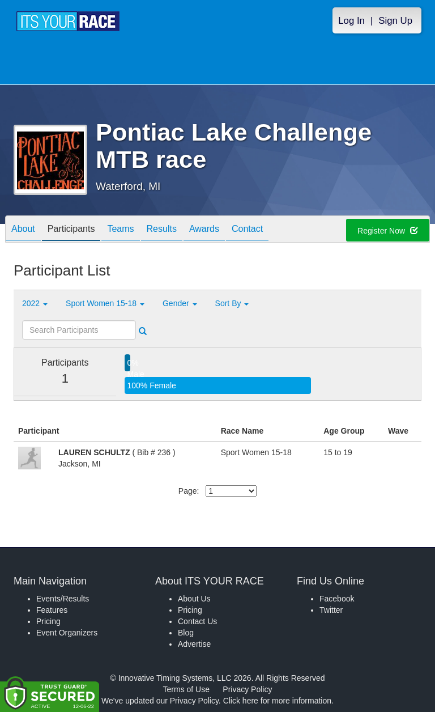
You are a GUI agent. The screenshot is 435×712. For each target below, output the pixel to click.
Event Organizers (66, 632)
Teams (120, 230)
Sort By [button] (232, 303)
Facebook (336, 598)
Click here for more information (277, 700)
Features (51, 609)
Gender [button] (180, 303)
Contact (247, 230)
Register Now (387, 230)
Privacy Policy (247, 689)
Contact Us (197, 621)
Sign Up (395, 20)
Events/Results (62, 598)
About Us (194, 598)
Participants (71, 230)
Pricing (48, 621)
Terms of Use (186, 689)
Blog (186, 632)
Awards (204, 230)
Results (162, 230)
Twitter (331, 609)
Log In (351, 20)
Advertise (194, 644)
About (23, 230)
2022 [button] (35, 303)
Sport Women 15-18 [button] (105, 303)
